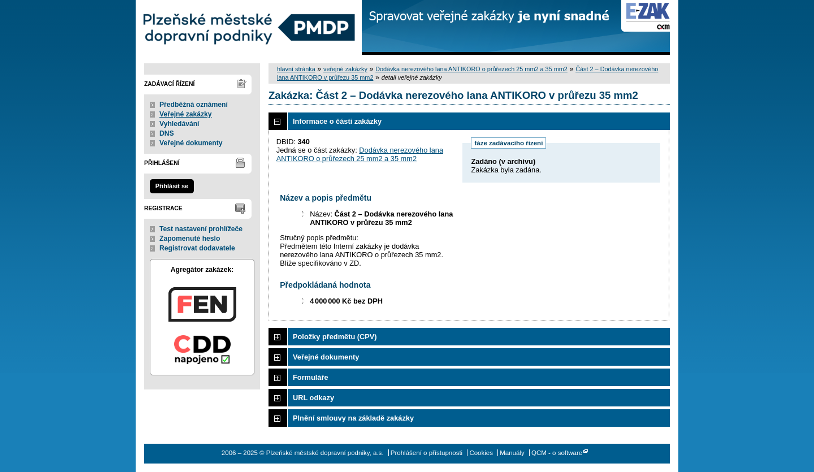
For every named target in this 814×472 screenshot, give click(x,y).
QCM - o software (556, 452)
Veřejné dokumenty (190, 143)
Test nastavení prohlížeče (201, 229)
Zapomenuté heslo (189, 239)
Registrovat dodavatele (197, 248)
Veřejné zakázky (185, 114)
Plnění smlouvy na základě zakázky (353, 418)
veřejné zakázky (345, 69)
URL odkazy (313, 397)
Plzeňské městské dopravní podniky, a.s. (249, 27)
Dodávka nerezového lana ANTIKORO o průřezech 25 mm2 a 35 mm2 (471, 69)
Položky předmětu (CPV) (335, 336)
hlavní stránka (296, 69)
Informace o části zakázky (337, 121)
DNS (166, 133)
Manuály (512, 452)
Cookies (481, 452)
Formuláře (310, 377)
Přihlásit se (171, 186)
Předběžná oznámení (193, 105)
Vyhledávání (179, 124)
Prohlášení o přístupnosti (426, 452)
